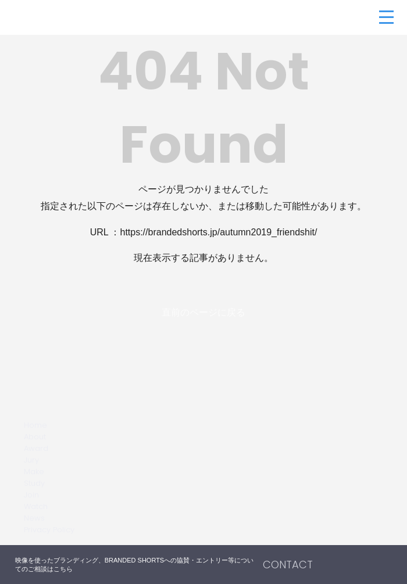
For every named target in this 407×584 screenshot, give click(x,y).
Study (34, 483)
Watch (36, 506)
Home (35, 425)
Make (34, 471)
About (35, 436)
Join (31, 494)
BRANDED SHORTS (85, 17)
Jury (31, 459)
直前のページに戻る (203, 312)
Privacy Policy (49, 529)
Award (36, 448)
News (34, 518)
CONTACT (288, 564)
